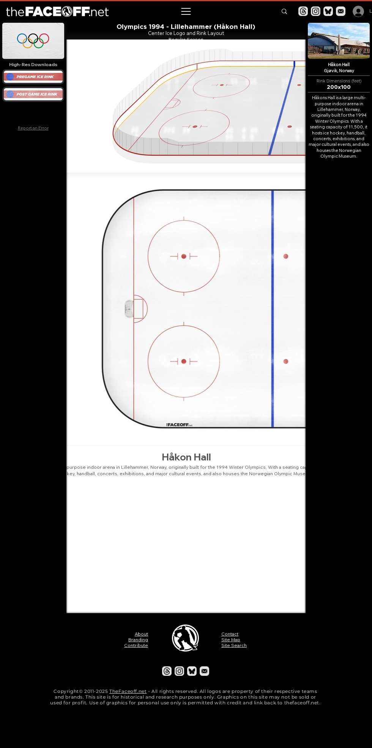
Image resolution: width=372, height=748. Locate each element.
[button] (185, 11)
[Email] (340, 11)
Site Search (234, 645)
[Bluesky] (328, 11)
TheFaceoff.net (128, 691)
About (141, 634)
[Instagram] (315, 11)
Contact (229, 634)
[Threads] (303, 11)
